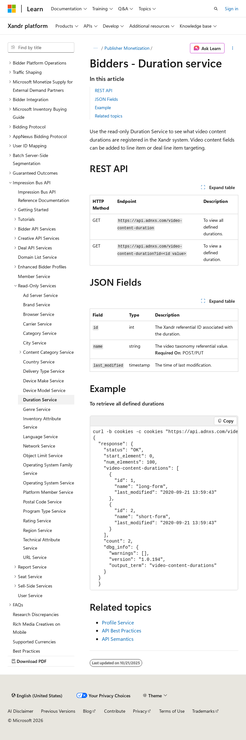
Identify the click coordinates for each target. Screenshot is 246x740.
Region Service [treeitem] (37, 530)
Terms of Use (171, 711)
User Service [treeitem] (30, 595)
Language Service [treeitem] (40, 436)
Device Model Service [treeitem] (44, 390)
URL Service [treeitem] (34, 557)
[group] (164, 508)
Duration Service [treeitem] (40, 399)
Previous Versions (58, 711)
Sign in (231, 8)
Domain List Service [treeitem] (37, 257)
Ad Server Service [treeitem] (40, 295)
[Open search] (215, 8)
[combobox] (41, 47)
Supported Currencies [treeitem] (34, 642)
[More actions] (232, 48)
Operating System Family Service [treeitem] (47, 469)
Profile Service (118, 622)
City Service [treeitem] (34, 343)
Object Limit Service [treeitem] (42, 455)
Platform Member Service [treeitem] (48, 492)
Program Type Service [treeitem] (44, 511)
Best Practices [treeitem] (26, 651)
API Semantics (118, 638)
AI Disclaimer (20, 711)
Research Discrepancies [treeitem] (36, 614)
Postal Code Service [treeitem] (42, 502)
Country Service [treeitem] (38, 362)
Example (103, 107)
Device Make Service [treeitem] (43, 381)
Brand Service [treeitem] (36, 304)
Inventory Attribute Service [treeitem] (42, 422)
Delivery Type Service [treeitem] (43, 371)
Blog (87, 711)
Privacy (140, 711)
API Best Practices (121, 630)
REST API (103, 90)
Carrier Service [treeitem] (37, 324)
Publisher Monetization (127, 48)
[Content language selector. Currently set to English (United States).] (37, 695)
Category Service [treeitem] (39, 333)
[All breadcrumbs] (95, 48)
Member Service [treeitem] (34, 276)
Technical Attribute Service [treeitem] (41, 543)
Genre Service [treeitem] (36, 409)
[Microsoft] (12, 8)
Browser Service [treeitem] (38, 314)
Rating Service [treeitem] (37, 521)
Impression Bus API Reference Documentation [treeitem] (43, 196)
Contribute (114, 711)
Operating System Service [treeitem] (48, 483)
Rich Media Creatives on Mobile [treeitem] (36, 628)
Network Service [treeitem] (39, 446)
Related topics (108, 116)
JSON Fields (106, 99)
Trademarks (203, 711)
